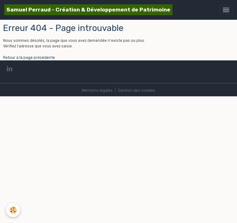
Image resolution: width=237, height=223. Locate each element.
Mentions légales (97, 90)
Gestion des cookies (136, 90)
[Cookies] (13, 210)
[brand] (88, 9)
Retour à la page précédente (29, 57)
